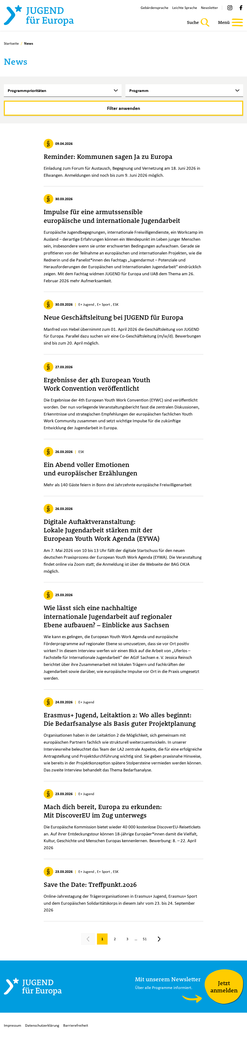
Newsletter (209, 7)
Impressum (12, 1025)
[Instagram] (230, 8)
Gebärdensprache (154, 7)
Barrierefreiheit (75, 1025)
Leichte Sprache (184, 7)
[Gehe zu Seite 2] (115, 939)
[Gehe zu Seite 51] (144, 939)
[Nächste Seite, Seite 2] (159, 939)
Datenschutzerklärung (42, 1025)
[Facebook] (241, 8)
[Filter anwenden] (123, 108)
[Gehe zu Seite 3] (127, 939)
